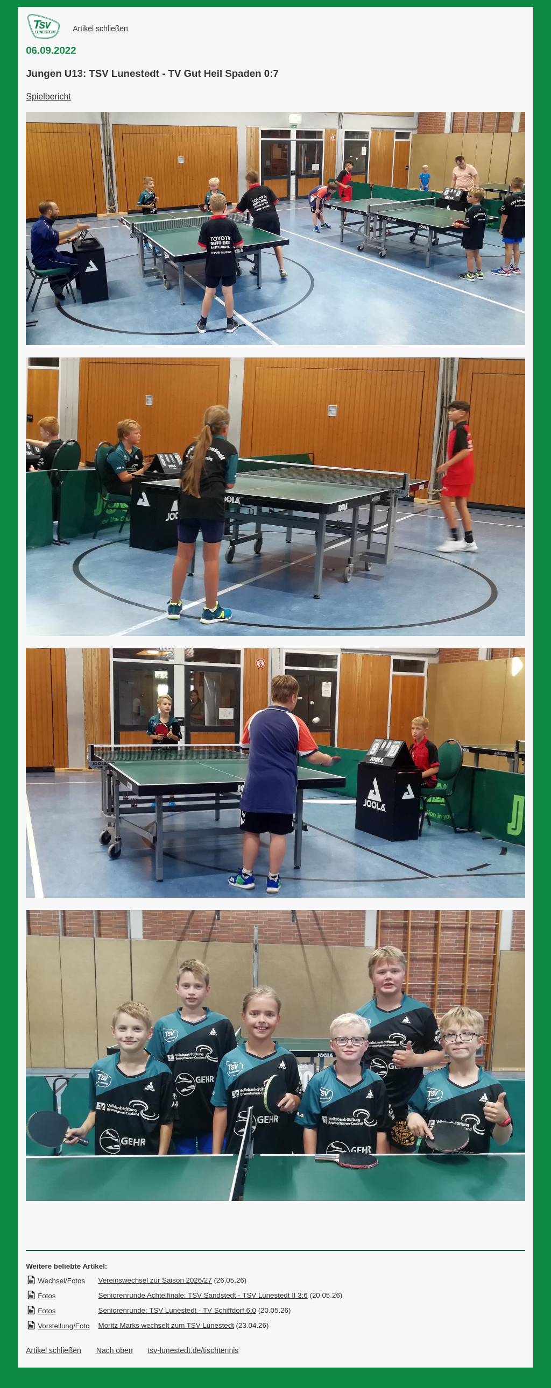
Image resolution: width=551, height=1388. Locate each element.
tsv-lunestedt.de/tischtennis (192, 1350)
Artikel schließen (100, 28)
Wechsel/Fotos (55, 1281)
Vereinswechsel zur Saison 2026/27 (155, 1280)
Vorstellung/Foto (57, 1326)
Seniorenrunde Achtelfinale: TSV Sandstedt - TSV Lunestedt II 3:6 (203, 1295)
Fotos (40, 1296)
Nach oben (114, 1350)
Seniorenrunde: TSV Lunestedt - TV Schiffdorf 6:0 (177, 1310)
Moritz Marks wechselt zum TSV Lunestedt (166, 1325)
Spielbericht (48, 96)
